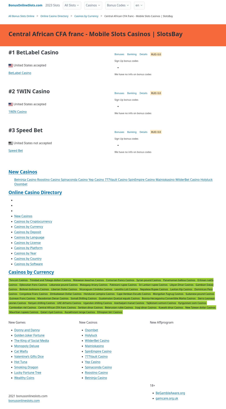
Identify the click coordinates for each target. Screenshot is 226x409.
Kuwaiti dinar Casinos (171, 307)
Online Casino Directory (35, 192)
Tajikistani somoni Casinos (161, 303)
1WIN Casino (18, 112)
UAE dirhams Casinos (69, 303)
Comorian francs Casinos (120, 280)
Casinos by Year (25, 253)
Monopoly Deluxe (26, 346)
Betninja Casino (25, 180)
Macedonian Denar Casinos (53, 298)
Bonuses (119, 54)
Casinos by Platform (28, 248)
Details (143, 54)
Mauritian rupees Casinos (24, 312)
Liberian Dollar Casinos (64, 289)
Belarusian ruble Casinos (119, 307)
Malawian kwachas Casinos (88, 280)
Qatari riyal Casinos (52, 312)
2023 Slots (52, 5)
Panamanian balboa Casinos (179, 280)
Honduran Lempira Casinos (99, 293)
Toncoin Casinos (18, 280)
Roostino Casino (49, 180)
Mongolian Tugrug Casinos (168, 293)
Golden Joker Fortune (29, 335)
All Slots (70, 5)
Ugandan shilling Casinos (98, 303)
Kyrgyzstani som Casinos (192, 303)
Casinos (91, 5)
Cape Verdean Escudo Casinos (134, 293)
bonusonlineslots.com (24, 401)
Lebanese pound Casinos (63, 284)
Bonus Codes (116, 5)
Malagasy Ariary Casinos (94, 284)
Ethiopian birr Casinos (109, 312)
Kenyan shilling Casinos (41, 303)
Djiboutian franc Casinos (33, 284)
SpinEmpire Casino (142, 180)
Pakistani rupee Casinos (123, 284)
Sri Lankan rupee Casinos (153, 284)
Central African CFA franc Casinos (57, 307)
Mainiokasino (165, 180)
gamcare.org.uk (167, 398)
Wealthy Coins (24, 378)
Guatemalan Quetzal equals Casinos (119, 298)
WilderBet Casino (187, 180)
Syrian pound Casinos (149, 280)
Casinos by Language (29, 237)
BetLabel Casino (20, 73)
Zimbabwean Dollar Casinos (66, 293)
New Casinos (23, 172)
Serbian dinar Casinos (90, 307)
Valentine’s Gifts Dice (29, 356)
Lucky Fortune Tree (27, 373)
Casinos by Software (28, 264)
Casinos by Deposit (27, 232)
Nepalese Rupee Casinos (154, 289)
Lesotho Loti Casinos (127, 289)
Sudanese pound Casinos (200, 293)
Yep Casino (96, 180)
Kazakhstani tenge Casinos (80, 312)
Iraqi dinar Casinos (146, 307)
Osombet (20, 184)
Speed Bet (16, 151)
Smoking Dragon (26, 367)
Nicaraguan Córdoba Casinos (96, 289)
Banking (132, 54)
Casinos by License (27, 243)
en (137, 5)
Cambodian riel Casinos (23, 307)
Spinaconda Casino (74, 180)
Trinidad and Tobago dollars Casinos (50, 280)
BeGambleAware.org (170, 393)
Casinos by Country (28, 259)
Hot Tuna (20, 362)
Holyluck (206, 180)
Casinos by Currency (28, 227)
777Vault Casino (116, 180)
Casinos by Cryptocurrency (33, 221)
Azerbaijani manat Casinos (129, 303)
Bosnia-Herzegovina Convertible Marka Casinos (169, 298)
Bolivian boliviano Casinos (34, 289)
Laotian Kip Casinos (181, 289)
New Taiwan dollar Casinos (200, 307)
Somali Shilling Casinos (84, 298)
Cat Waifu (21, 351)
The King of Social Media (31, 341)
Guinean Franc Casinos (22, 298)
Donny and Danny (27, 330)
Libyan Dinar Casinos (182, 284)
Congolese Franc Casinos (33, 293)
